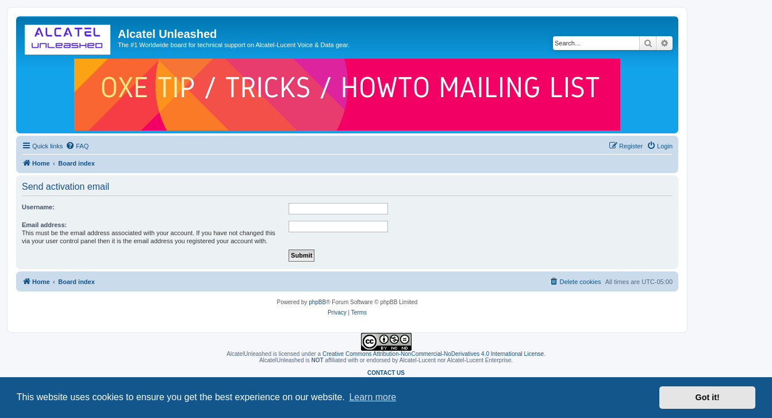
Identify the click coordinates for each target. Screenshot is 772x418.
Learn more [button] (372, 397)
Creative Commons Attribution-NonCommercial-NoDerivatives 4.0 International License (433, 354)
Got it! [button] (708, 397)
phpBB (317, 302)
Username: (38, 207)
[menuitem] (77, 146)
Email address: (44, 224)
